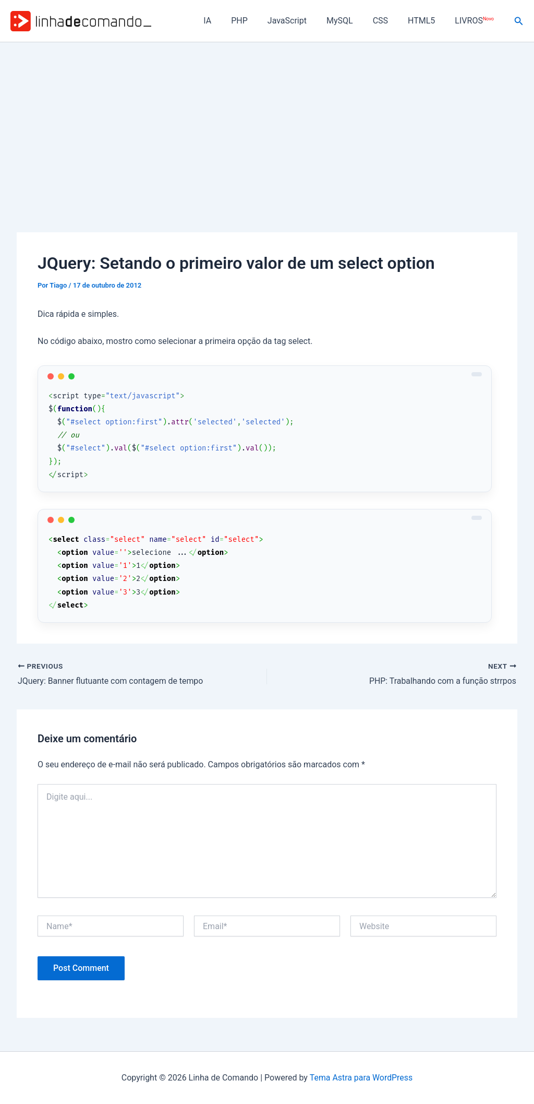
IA (228, 21)
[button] (519, 21)
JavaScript (301, 21)
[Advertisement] (267, 121)
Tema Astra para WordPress (361, 1078)
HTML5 (426, 21)
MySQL (350, 21)
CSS (388, 21)
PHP (256, 21)
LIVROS (475, 21)
